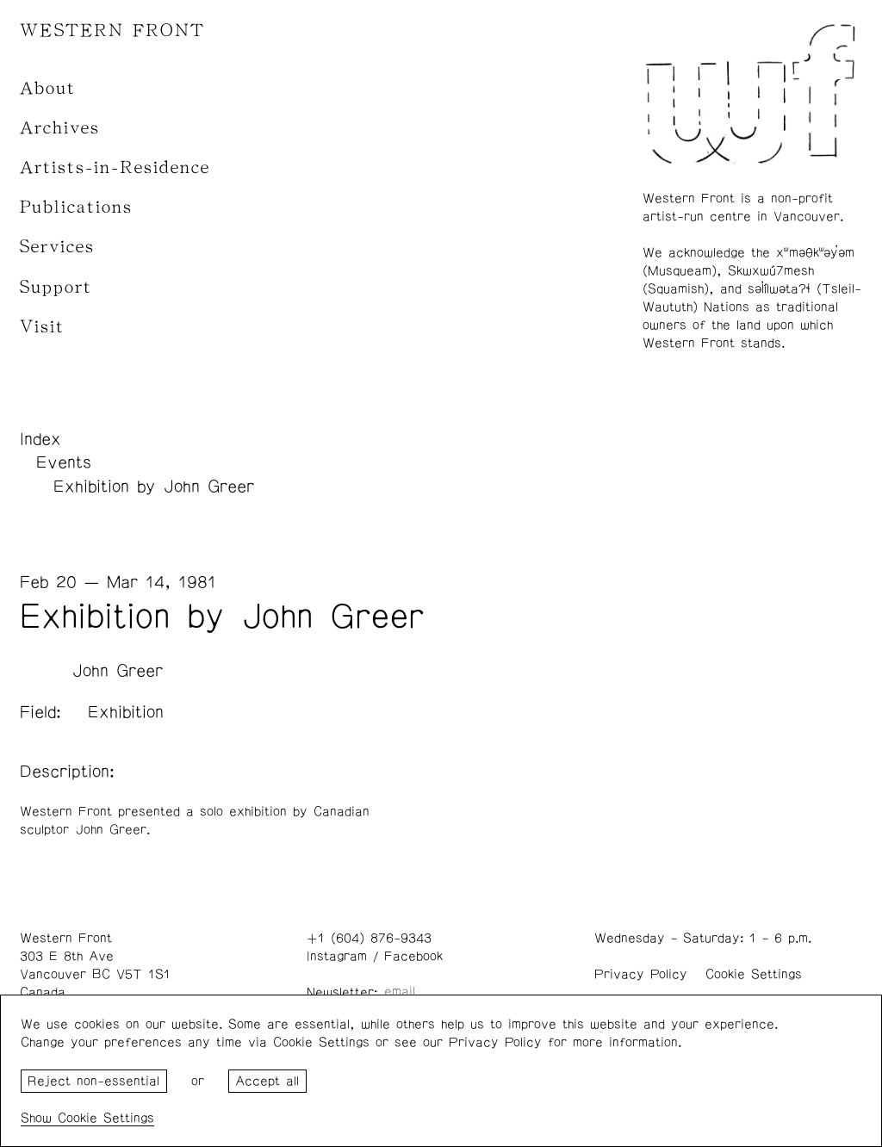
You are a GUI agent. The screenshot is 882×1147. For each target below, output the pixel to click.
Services (57, 247)
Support (56, 287)
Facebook (413, 956)
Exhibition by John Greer (153, 486)
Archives (60, 128)
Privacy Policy (640, 974)
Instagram (337, 956)
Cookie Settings (753, 974)
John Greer (117, 670)
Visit (42, 327)
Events (63, 462)
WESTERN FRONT (112, 31)
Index (40, 439)
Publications (76, 207)
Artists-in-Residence (115, 167)
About (48, 88)
